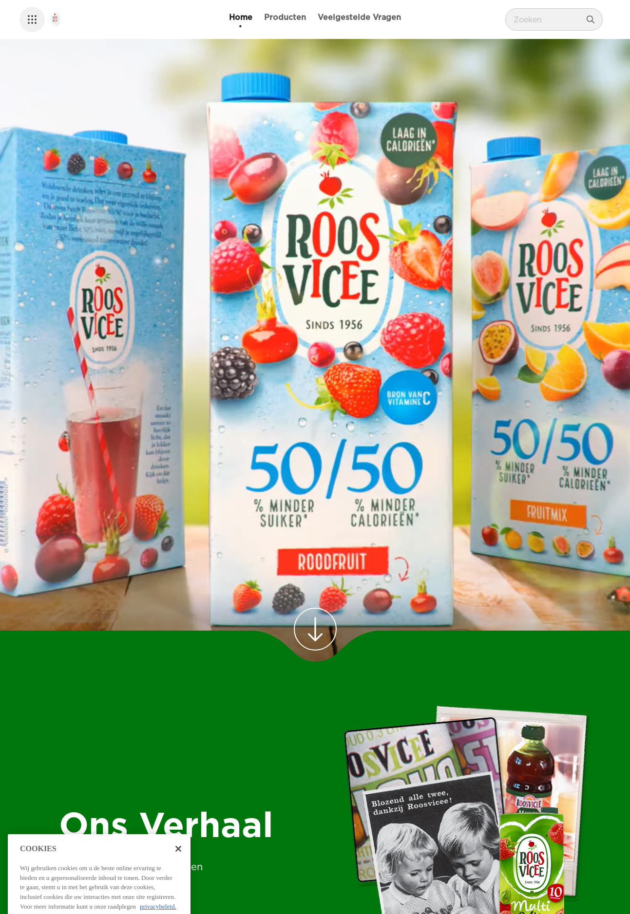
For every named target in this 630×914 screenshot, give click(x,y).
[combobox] (547, 19)
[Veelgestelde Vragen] (359, 17)
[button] (32, 19)
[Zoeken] (590, 19)
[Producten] (285, 17)
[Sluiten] (178, 887)
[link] (315, 629)
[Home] (240, 17)
